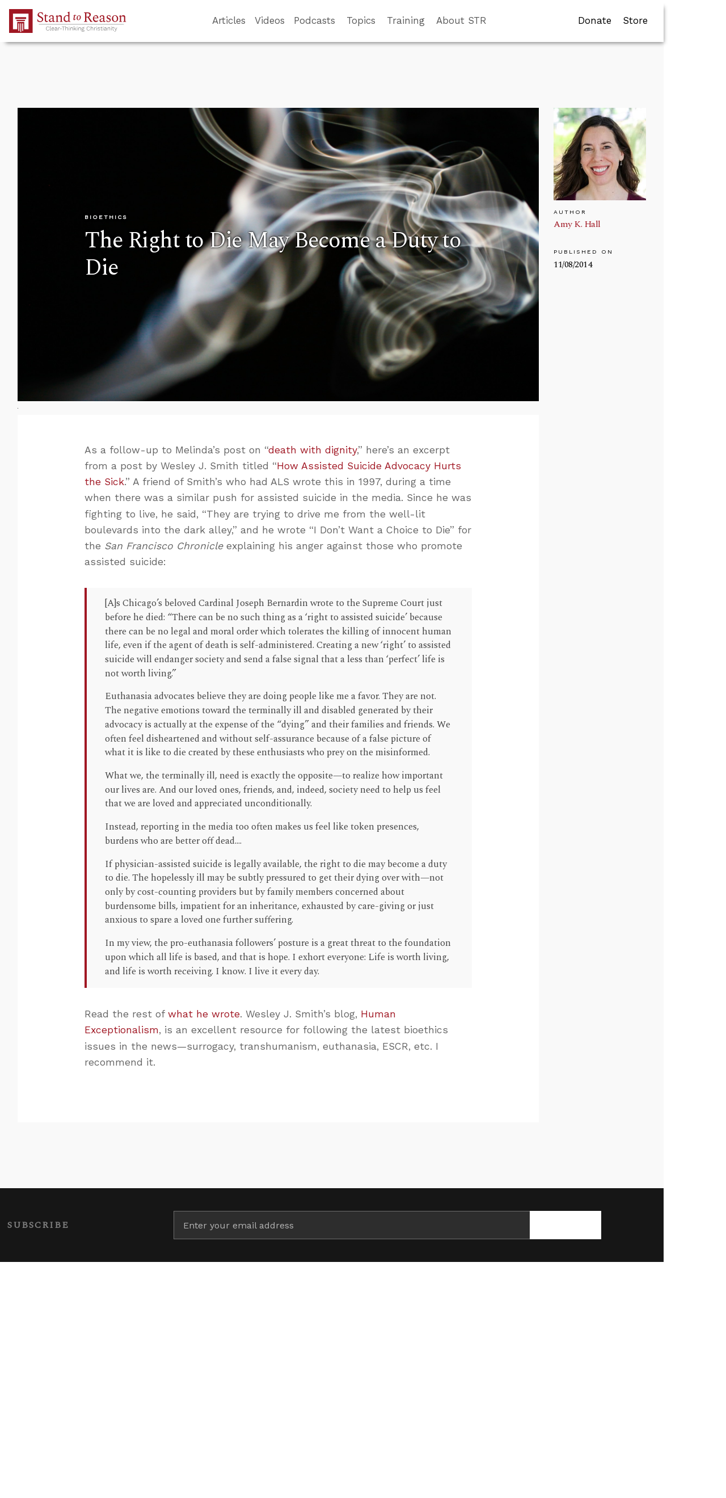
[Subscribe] (565, 1225)
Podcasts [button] (314, 20)
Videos (270, 20)
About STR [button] (461, 20)
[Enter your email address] (352, 1225)
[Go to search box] (496, 21)
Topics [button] (361, 20)
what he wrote (204, 1014)
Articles (229, 20)
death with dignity (312, 450)
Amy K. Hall (577, 224)
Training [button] (406, 20)
